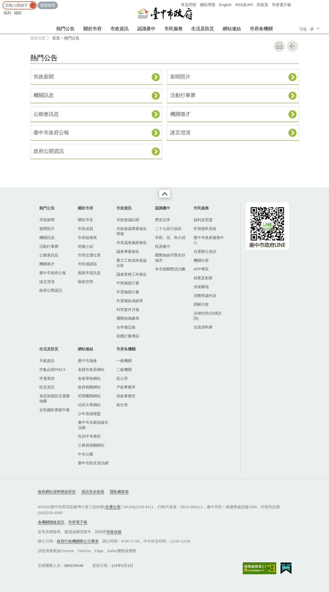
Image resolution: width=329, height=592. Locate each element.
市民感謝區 (87, 264)
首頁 (56, 38)
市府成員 (85, 228)
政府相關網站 (89, 387)
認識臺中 (146, 28)
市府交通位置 (89, 255)
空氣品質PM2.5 (52, 369)
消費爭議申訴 (205, 295)
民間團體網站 (89, 396)
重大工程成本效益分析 (131, 263)
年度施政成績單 (129, 301)
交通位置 (112, 507)
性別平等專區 (89, 436)
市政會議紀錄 (127, 220)
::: (1, 2)
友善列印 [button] (279, 46)
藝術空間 (85, 281)
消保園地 (201, 287)
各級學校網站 (89, 378)
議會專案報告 (127, 251)
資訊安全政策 (92, 491)
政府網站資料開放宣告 (57, 491)
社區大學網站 (89, 405)
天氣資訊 (47, 360)
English (225, 5)
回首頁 (262, 5)
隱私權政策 (119, 491)
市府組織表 (87, 237)
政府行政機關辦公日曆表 (78, 541)
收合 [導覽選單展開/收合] (164, 194)
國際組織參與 (127, 318)
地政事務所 (125, 396)
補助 (18, 13)
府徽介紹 (85, 246)
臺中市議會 (87, 360)
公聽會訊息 (46, 114)
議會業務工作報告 (131, 274)
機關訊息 (43, 95)
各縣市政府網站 (91, 369)
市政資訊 (119, 28)
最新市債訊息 (89, 273)
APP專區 (201, 269)
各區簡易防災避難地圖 (54, 398)
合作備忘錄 (125, 327)
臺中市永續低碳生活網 (93, 425)
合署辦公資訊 (205, 251)
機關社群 (201, 260)
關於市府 (92, 28)
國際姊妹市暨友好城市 (170, 257)
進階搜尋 (47, 5)
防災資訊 (47, 387)
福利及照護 (203, 220)
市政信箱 (114, 532)
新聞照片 (180, 76)
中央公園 (85, 454)
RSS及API (244, 5)
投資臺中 (162, 246)
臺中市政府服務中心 (209, 240)
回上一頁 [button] (292, 46)
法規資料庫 (203, 327)
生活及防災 (202, 28)
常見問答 (188, 5)
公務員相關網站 (91, 445)
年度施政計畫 (127, 292)
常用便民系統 (205, 228)
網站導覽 (207, 5)
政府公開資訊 (48, 151)
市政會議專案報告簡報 (131, 231)
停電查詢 (47, 378)
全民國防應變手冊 (54, 410)
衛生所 (122, 405)
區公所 (122, 378)
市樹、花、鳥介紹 (170, 237)
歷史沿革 (162, 220)
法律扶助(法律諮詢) (207, 315)
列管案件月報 (127, 309)
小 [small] (312, 29)
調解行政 (201, 304)
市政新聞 (43, 76)
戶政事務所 (125, 387)
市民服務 (173, 28)
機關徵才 (180, 114)
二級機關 (124, 369)
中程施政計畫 (127, 283)
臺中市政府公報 (51, 132)
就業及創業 (203, 278)
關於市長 (85, 220)
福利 (7, 13)
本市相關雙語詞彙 (170, 269)
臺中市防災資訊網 (93, 463)
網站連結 (232, 28)
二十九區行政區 (168, 228)
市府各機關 (261, 28)
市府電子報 (281, 5)
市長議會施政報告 (131, 242)
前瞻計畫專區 (127, 336)
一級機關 (124, 360)
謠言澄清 (180, 132)
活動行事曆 (183, 95)
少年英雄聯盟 (89, 414)
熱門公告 (65, 28)
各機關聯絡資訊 (51, 522)
